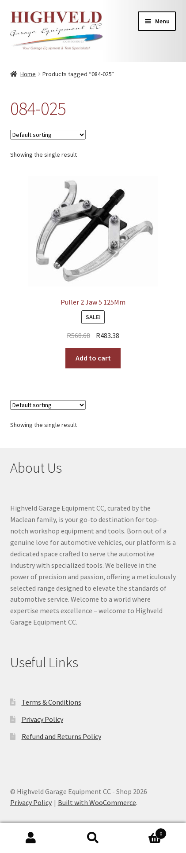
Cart (145, 831)
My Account (31, 838)
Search (93, 838)
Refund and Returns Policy (61, 736)
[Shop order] (48, 135)
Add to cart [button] (93, 357)
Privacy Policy (42, 719)
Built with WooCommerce (97, 802)
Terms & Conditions (51, 702)
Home (28, 74)
